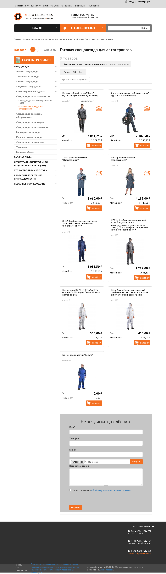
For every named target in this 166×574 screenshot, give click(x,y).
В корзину (96, 145)
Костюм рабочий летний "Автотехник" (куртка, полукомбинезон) (130, 94)
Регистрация (144, 1)
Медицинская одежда (28, 132)
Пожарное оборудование (29, 183)
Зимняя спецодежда (27, 81)
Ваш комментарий (79, 465)
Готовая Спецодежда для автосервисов (30, 107)
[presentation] (116, 499)
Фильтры (50, 50)
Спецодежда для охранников (32, 127)
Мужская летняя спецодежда (75, 79)
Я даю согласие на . (101, 490)
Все (80, 71)
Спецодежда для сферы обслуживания (29, 115)
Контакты (94, 5)
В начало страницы (141, 526)
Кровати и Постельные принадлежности (28, 177)
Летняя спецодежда (27, 71)
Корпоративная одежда (29, 137)
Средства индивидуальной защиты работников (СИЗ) (31, 164)
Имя (72, 426)
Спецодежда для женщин (30, 142)
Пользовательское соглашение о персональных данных (55, 567)
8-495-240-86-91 (139, 531)
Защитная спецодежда (28, 86)
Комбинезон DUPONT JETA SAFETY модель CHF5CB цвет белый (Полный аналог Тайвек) (81, 292)
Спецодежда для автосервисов (60, 39)
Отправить (75, 507)
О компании (20, 5)
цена (113, 63)
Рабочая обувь (23, 157)
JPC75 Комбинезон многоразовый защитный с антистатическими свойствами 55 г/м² (79, 223)
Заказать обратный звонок (139, 553)
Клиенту (34, 5)
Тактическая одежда (27, 76)
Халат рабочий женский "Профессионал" (123, 158)
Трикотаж (21, 147)
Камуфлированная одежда (30, 91)
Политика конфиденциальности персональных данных (54, 564)
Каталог (44, 28)
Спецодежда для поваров (30, 122)
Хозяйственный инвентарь (30, 170)
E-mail (73, 449)
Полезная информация (74, 5)
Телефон (74, 438)
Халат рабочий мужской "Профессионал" (74, 158)
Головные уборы (25, 152)
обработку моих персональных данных (111, 490)
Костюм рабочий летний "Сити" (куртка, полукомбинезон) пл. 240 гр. (80, 94)
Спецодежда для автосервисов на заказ (35, 101)
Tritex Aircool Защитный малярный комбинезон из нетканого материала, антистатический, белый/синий (129, 292)
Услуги (46, 5)
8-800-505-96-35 (82, 15)
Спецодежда (38, 39)
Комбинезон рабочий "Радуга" (77, 354)
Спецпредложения (87, 28)
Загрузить (136, 461)
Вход (131, 1)
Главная (17, 39)
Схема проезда (106, 570)
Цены (56, 5)
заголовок (123, 63)
